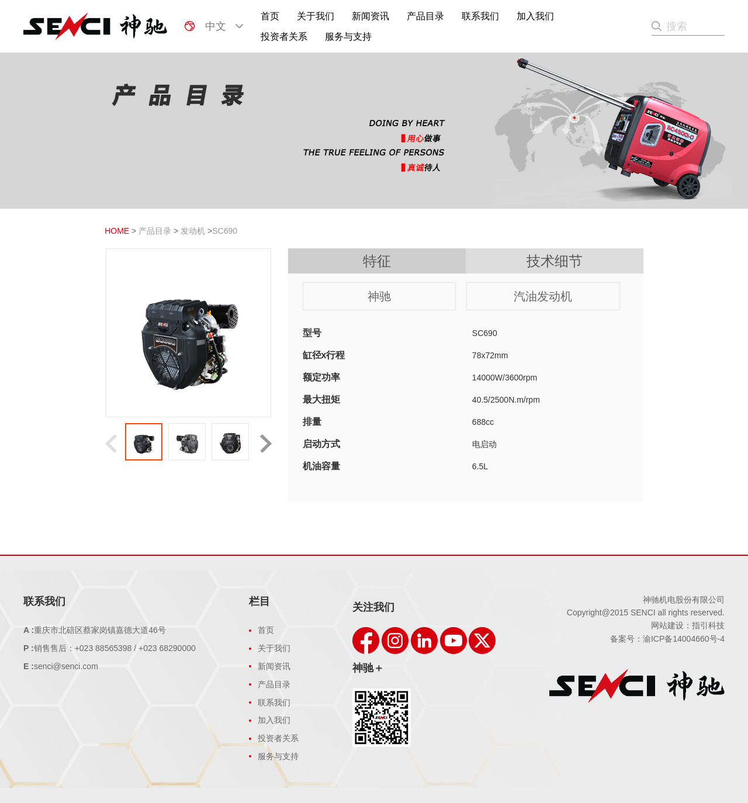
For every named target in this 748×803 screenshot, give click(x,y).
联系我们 (480, 16)
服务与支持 (348, 36)
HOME (117, 231)
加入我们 (535, 16)
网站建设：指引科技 (688, 625)
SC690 (224, 231)
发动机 (193, 231)
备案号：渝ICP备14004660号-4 (667, 638)
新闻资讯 (370, 16)
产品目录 (425, 16)
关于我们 (315, 16)
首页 (270, 16)
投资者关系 (284, 36)
